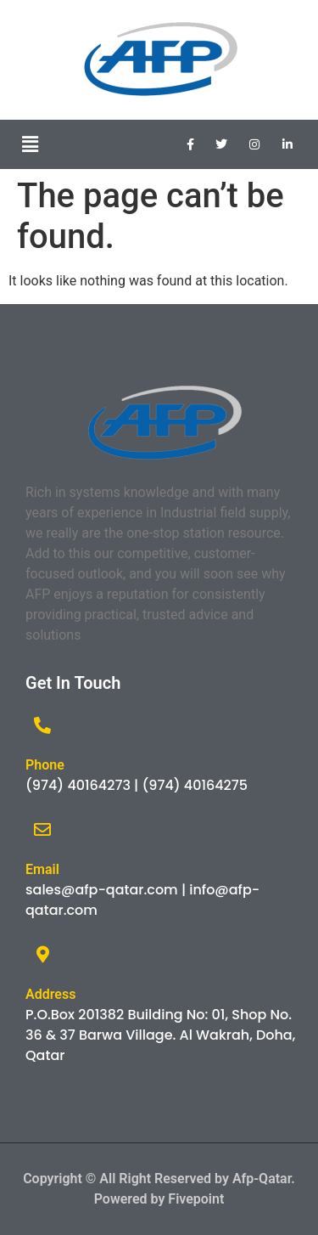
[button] (29, 144)
